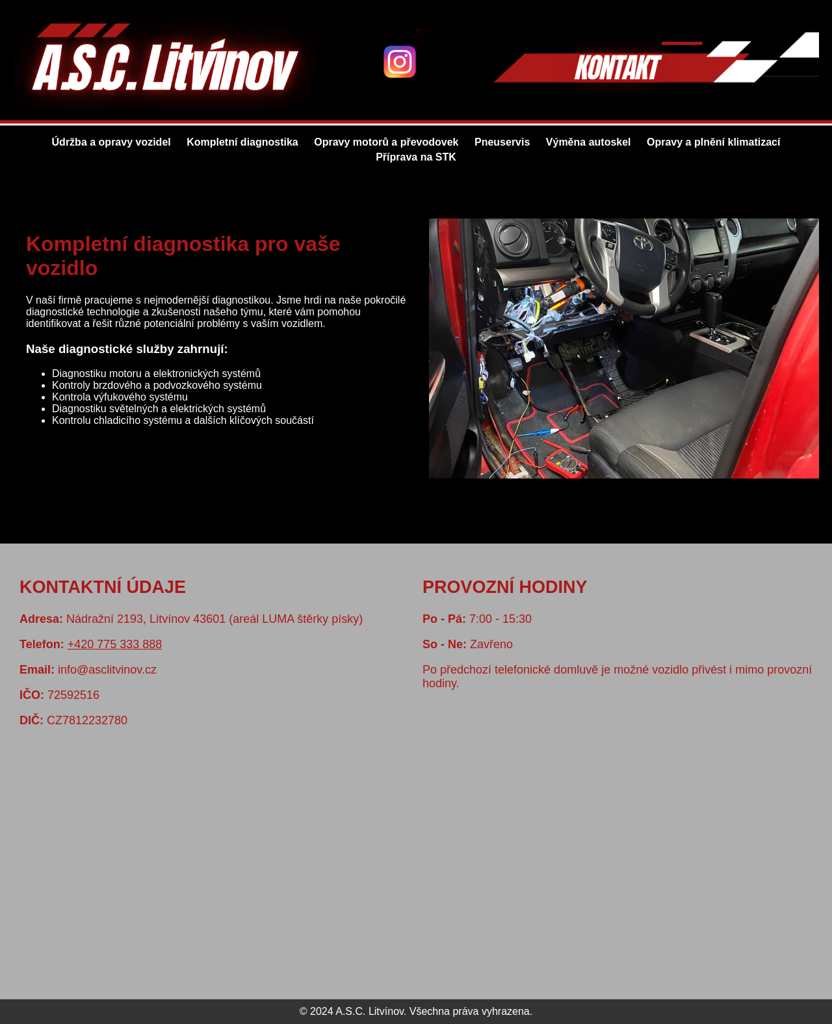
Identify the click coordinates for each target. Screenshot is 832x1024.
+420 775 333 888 (115, 644)
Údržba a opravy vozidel (111, 142)
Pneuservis (502, 142)
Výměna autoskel (588, 142)
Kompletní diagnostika (242, 142)
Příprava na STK (416, 157)
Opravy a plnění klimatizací (713, 142)
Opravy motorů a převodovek (386, 142)
